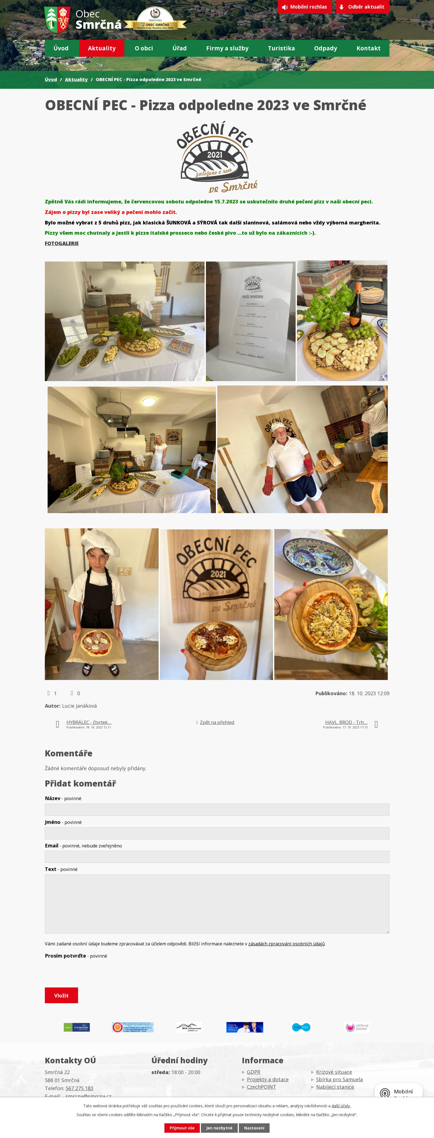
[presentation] (87, 974)
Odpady (325, 48)
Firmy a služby (227, 48)
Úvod (61, 48)
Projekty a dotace (268, 1081)
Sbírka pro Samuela (339, 1081)
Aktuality (102, 48)
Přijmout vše (181, 1128)
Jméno (63, 822)
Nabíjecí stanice (335, 1088)
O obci (144, 48)
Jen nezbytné (219, 1128)
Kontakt (368, 48)
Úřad (179, 48)
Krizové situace (334, 1073)
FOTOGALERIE (62, 243)
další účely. (341, 1105)
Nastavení (255, 1128)
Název (63, 798)
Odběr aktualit (366, 7)
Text (61, 869)
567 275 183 (79, 1089)
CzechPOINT (261, 1088)
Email (83, 845)
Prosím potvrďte (76, 955)
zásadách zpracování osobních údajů (286, 944)
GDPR (253, 1073)
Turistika (281, 48)
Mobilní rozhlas (306, 7)
